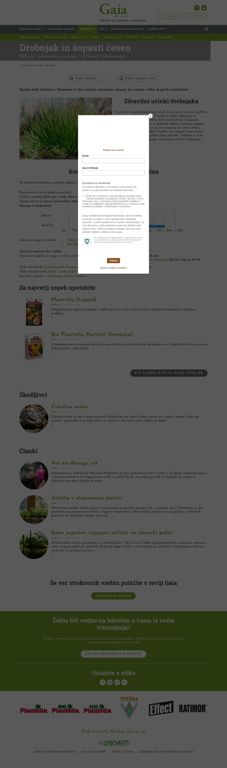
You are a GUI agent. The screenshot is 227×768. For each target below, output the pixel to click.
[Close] (150, 116)
